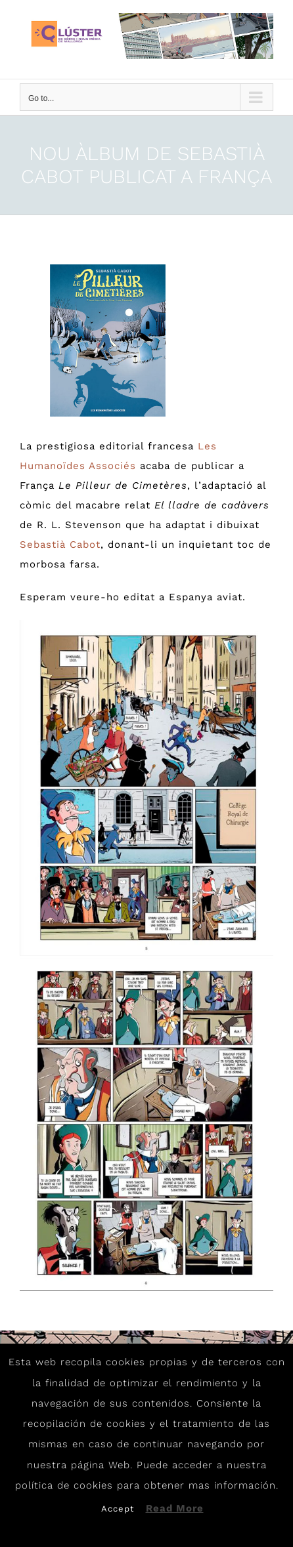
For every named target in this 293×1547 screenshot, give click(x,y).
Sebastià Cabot (60, 544)
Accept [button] (117, 1509)
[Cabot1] (108, 340)
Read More (175, 1508)
